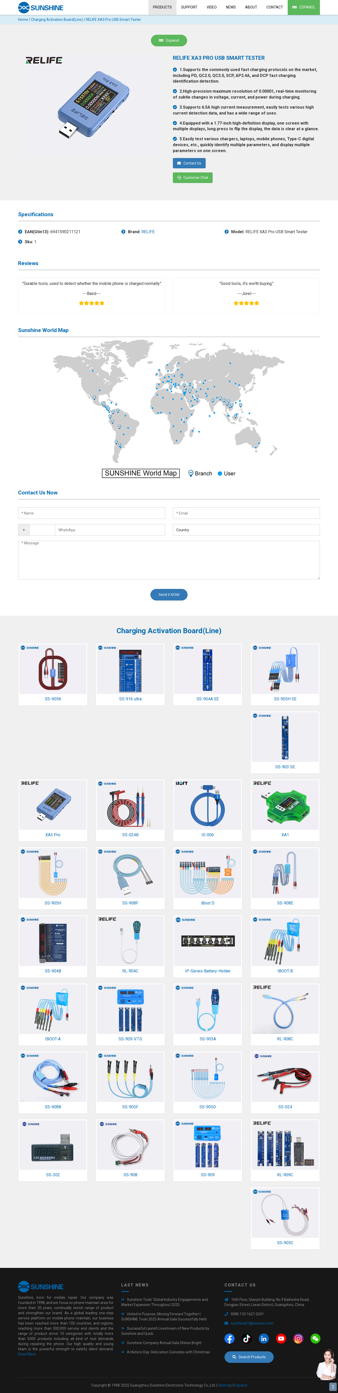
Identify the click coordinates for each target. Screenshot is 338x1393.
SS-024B (130, 834)
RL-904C (130, 971)
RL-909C (285, 1174)
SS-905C (285, 1242)
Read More (27, 1354)
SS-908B (53, 1106)
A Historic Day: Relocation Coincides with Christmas (168, 1352)
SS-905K (53, 698)
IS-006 (208, 834)
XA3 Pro (52, 834)
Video (212, 7)
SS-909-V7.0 (130, 1039)
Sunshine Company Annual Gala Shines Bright (164, 1343)
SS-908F (130, 903)
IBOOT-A (53, 1039)
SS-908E (285, 903)
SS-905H (53, 903)
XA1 (285, 834)
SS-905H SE (285, 698)
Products (162, 7)
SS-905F (130, 1106)
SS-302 (53, 1174)
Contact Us (189, 163)
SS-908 (130, 1174)
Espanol (303, 7)
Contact (275, 7)
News (231, 7)
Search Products (249, 1357)
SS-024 (285, 1106)
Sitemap (225, 1385)
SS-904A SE (208, 698)
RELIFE (148, 231)
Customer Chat (192, 178)
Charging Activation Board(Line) (57, 20)
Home (23, 20)
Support (189, 7)
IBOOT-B (285, 971)
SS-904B (53, 971)
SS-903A (208, 1039)
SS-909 (208, 1174)
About (251, 7)
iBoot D (207, 903)
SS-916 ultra (130, 698)
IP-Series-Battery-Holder (208, 971)
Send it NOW (169, 595)
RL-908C (285, 1039)
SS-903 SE (285, 766)
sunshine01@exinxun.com (252, 1323)
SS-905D (207, 1106)
